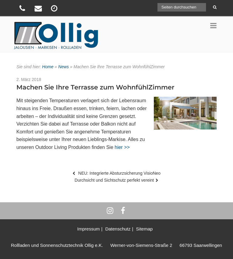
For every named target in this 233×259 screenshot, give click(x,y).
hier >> (122, 147)
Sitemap (144, 228)
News (63, 66)
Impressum (88, 228)
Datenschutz (117, 228)
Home (47, 66)
